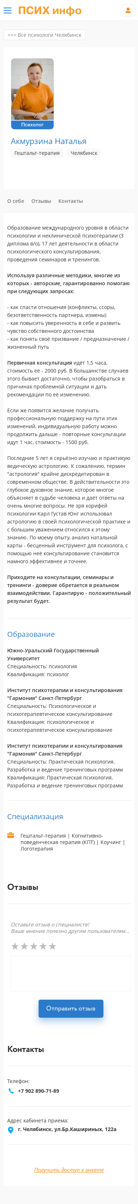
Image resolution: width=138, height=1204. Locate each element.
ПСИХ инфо (50, 11)
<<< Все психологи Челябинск (44, 34)
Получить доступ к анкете (69, 1169)
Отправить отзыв (70, 1008)
